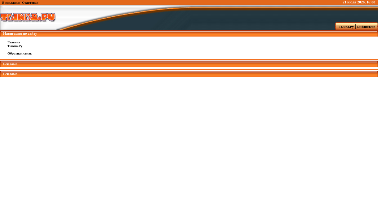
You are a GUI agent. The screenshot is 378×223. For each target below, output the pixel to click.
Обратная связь (19, 53)
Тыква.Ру (345, 26)
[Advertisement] (189, 91)
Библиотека (367, 26)
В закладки (11, 2)
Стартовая (30, 2)
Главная (13, 42)
